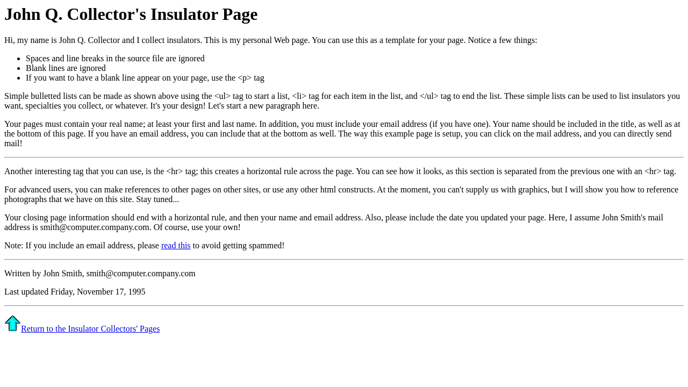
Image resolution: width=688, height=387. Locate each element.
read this (176, 245)
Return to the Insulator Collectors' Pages (82, 328)
